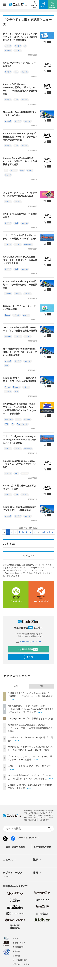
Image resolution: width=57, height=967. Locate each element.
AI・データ (28, 244)
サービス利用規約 (20, 960)
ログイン (28, 657)
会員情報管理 (18, 947)
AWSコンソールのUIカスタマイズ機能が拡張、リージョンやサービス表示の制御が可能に (20, 136)
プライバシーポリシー (22, 964)
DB (6, 170)
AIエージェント (22, 424)
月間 (41, 686)
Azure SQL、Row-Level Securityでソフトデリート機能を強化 (19, 508)
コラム (18, 419)
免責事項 (16, 951)
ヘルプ (15, 939)
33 (43, 532)
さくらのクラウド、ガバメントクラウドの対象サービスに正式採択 (20, 194)
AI (25, 46)
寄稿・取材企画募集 (15, 847)
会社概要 (16, 956)
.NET (16, 391)
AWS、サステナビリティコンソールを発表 (19, 64)
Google (7, 315)
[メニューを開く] (4, 4)
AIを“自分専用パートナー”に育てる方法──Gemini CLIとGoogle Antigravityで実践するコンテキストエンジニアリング (31, 709)
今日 (16, 686)
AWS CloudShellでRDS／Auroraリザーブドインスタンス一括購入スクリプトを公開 (20, 260)
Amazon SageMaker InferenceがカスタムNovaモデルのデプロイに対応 (19, 464)
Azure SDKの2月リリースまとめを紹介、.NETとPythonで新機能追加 (19, 379)
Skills (6, 366)
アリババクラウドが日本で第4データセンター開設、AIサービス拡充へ (20, 237)
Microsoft (8, 46)
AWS (16, 72)
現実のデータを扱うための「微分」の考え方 (29, 766)
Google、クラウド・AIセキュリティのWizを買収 (19, 307)
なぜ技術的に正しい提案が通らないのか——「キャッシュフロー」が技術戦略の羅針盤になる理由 (30, 728)
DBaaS (29, 170)
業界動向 (8, 50)
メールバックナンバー (28, 641)
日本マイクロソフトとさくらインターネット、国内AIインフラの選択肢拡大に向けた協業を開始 (20, 36)
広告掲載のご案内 (42, 847)
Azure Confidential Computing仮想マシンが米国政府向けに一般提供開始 (20, 284)
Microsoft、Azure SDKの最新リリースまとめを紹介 (19, 113)
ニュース (18, 50)
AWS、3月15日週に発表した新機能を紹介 (20, 215)
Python (7, 387)
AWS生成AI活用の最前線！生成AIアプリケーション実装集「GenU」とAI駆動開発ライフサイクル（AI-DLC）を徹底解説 (19, 409)
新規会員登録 (28, 649)
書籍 (37, 872)
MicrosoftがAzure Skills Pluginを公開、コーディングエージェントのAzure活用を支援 (20, 352)
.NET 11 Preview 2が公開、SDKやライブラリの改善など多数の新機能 (20, 329)
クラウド (18, 46)
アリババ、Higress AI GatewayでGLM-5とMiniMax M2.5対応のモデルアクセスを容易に (19, 439)
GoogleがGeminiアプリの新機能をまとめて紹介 (31, 718)
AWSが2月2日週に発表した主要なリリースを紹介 (19, 487)
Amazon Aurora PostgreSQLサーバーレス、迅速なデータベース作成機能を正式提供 (20, 161)
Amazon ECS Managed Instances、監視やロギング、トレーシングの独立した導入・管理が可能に (20, 89)
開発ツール (8, 419)
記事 (37, 859)
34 (48, 532)
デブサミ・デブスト (12, 874)
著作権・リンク (19, 943)
